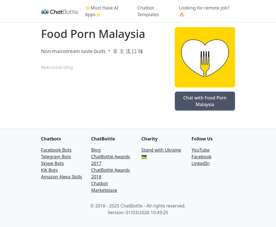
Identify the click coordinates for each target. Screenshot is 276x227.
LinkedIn (201, 163)
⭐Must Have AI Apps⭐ (101, 11)
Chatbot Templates (148, 11)
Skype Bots (52, 163)
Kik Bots (49, 170)
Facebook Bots (56, 150)
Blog (96, 150)
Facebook (202, 157)
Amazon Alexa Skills (61, 177)
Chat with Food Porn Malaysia (205, 101)
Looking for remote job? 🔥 (204, 11)
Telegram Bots (56, 157)
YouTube (201, 150)
